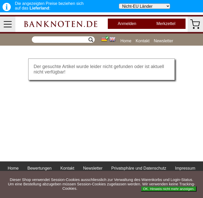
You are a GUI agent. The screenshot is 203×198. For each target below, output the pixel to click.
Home (125, 41)
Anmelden (127, 23)
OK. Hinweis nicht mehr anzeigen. (169, 189)
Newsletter (163, 41)
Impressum (185, 168)
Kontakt (142, 41)
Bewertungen (39, 168)
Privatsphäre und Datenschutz (138, 168)
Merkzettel (165, 23)
